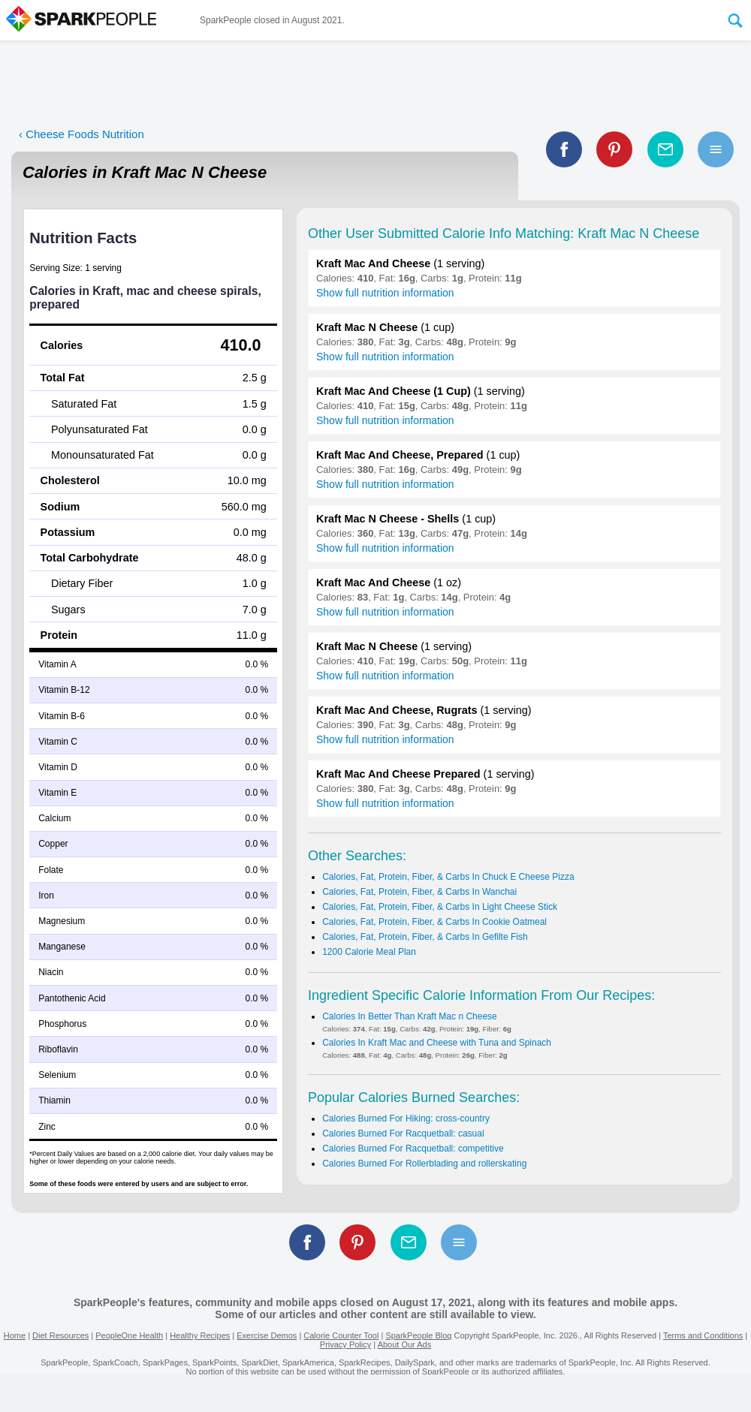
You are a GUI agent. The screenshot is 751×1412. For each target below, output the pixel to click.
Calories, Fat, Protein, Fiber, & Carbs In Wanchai (419, 892)
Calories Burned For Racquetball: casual (403, 1133)
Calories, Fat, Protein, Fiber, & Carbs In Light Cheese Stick (439, 907)
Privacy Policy (345, 1344)
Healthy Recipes (200, 1335)
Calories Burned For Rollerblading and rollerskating (424, 1163)
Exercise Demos (267, 1335)
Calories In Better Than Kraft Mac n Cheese (409, 1016)
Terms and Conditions (703, 1335)
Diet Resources (60, 1335)
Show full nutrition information (385, 293)
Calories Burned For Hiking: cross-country (406, 1118)
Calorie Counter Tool (341, 1335)
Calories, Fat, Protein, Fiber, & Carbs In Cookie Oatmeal (434, 922)
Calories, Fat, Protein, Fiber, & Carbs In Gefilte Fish (424, 937)
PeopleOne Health (129, 1335)
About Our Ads (405, 1344)
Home (15, 1335)
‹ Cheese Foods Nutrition (81, 134)
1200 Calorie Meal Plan (369, 952)
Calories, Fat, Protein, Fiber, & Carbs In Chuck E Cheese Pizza (448, 877)
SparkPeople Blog (418, 1335)
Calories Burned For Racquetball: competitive (412, 1148)
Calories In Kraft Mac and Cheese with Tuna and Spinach (436, 1042)
